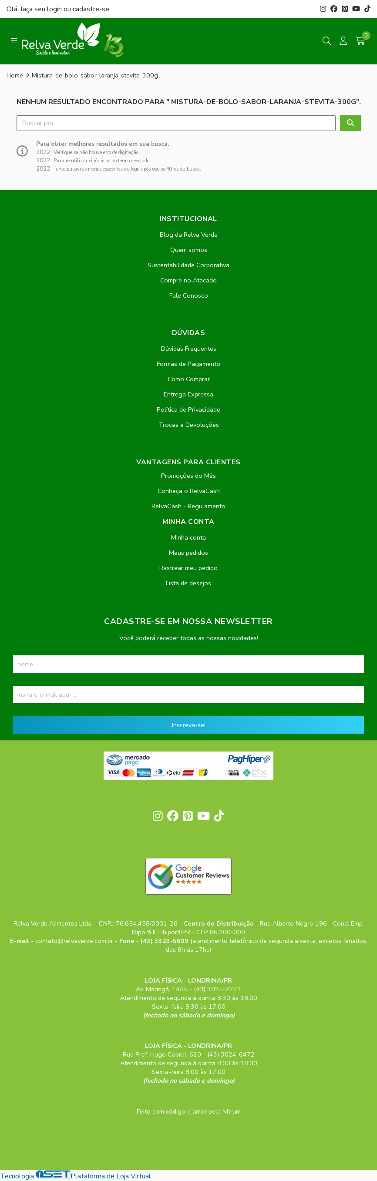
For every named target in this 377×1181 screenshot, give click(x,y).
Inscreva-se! (188, 725)
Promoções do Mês (188, 475)
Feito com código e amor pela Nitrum (189, 1111)
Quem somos (188, 249)
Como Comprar (189, 379)
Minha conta (188, 537)
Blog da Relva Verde (189, 234)
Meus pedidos (188, 552)
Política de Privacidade (188, 409)
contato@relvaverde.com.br (75, 940)
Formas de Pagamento (188, 363)
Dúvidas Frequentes (188, 348)
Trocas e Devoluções (188, 424)
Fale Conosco (188, 295)
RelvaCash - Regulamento (188, 506)
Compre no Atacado (188, 280)
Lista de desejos (188, 583)
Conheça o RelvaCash (189, 490)
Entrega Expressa (188, 394)
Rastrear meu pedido (188, 568)
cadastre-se (91, 9)
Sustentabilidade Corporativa (188, 265)
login (55, 9)
